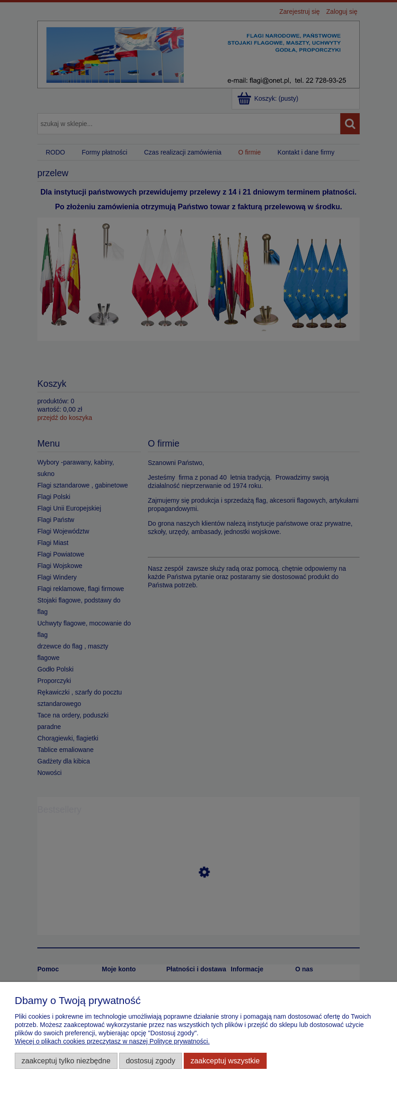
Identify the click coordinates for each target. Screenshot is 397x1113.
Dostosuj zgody (150, 1060)
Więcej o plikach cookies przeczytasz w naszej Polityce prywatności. (112, 1041)
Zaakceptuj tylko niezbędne (66, 1060)
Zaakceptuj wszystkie (225, 1060)
